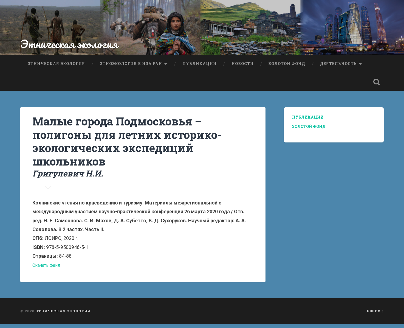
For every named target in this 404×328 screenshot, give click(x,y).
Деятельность (338, 67)
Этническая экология (72, 48)
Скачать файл (47, 269)
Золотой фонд (287, 67)
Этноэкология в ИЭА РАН (131, 67)
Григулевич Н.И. (69, 177)
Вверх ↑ (375, 315)
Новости (242, 67)
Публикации (199, 67)
